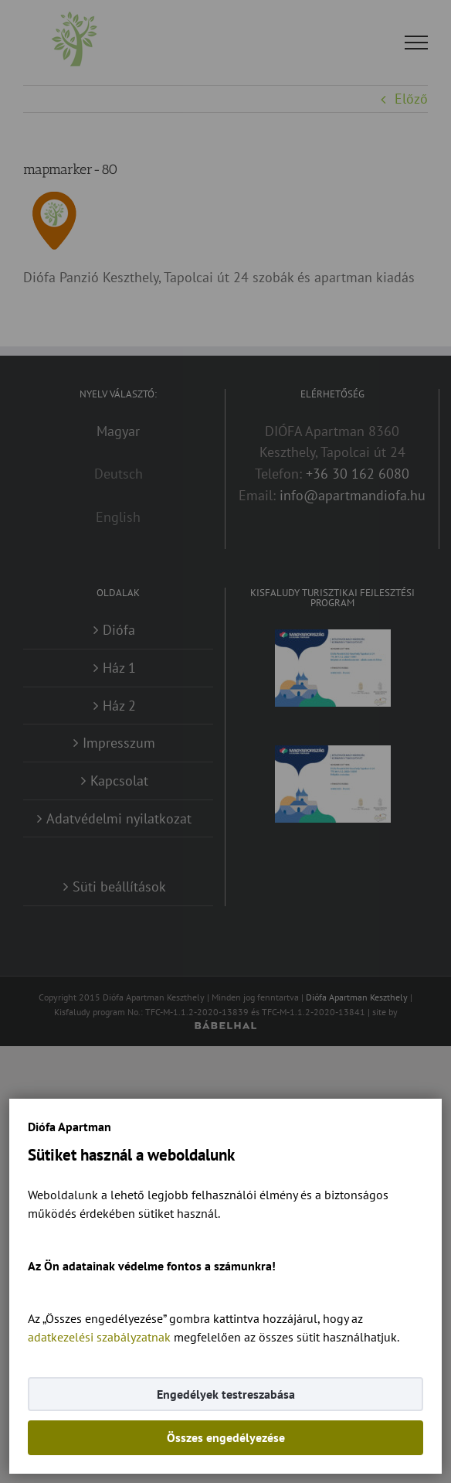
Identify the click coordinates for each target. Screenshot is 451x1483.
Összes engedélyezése (226, 1437)
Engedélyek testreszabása (226, 1394)
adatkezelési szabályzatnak (99, 1337)
